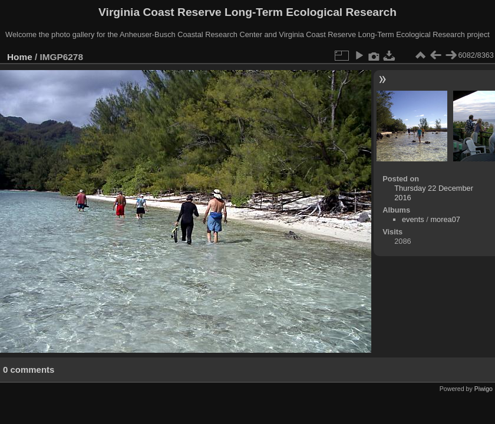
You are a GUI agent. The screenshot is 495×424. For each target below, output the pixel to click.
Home (19, 57)
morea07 (445, 219)
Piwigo (483, 388)
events (413, 219)
